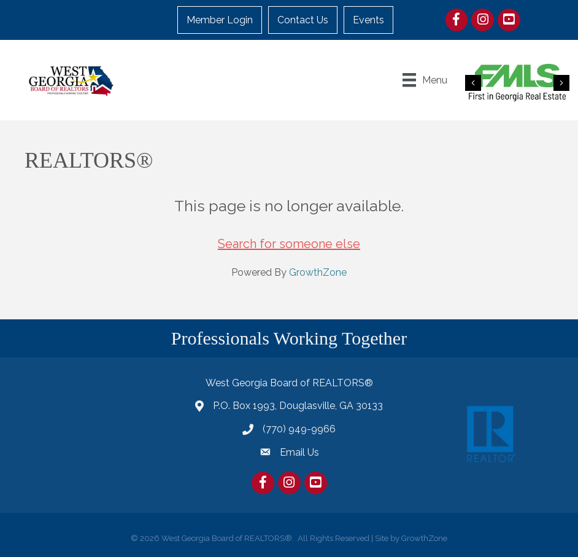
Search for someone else (289, 243)
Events (368, 20)
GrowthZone (318, 272)
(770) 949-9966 (299, 429)
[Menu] (425, 80)
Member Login (220, 20)
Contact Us (302, 20)
